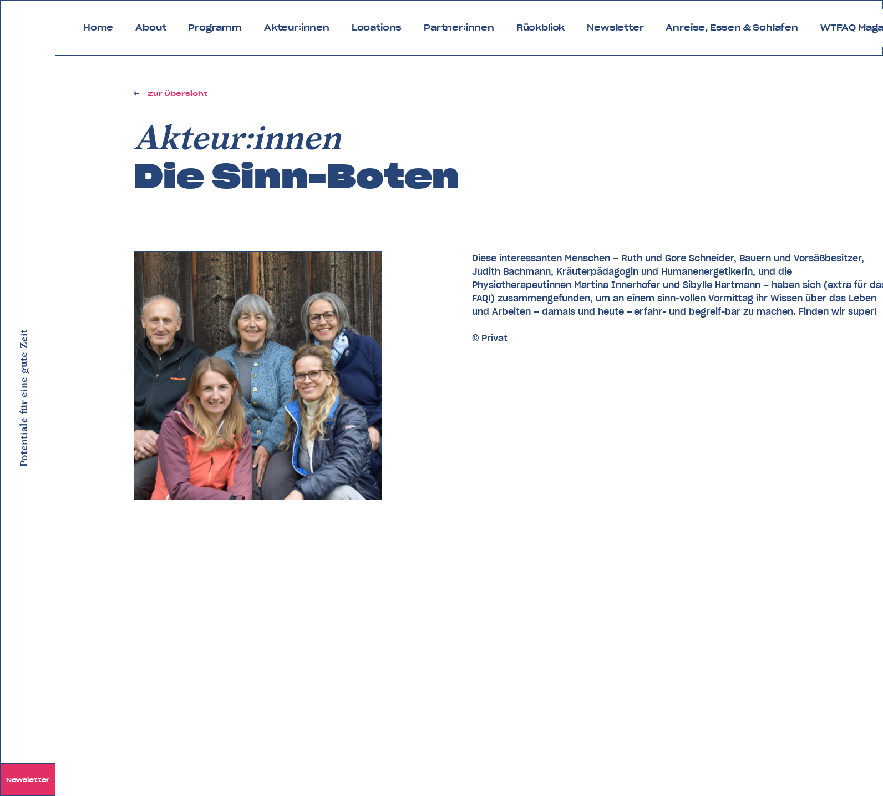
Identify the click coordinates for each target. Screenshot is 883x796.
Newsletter (28, 780)
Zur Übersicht (177, 93)
